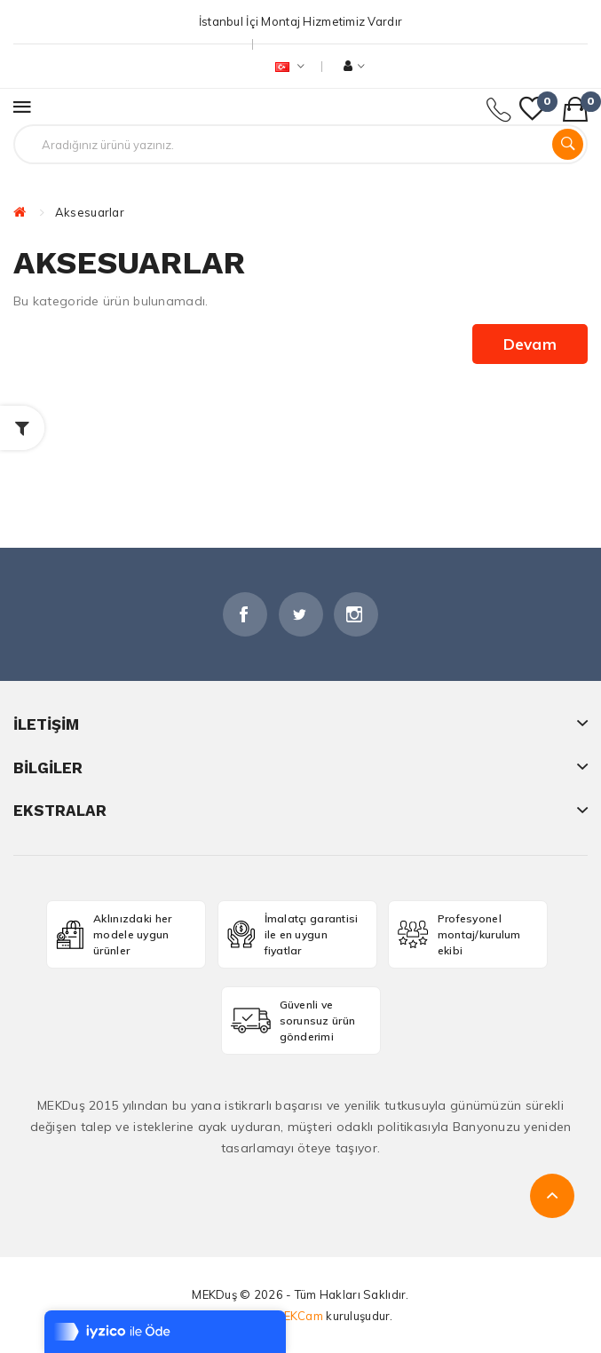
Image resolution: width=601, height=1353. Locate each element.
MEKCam (298, 1316)
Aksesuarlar (89, 212)
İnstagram (356, 614)
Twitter (301, 614)
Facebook (245, 614)
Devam (530, 344)
